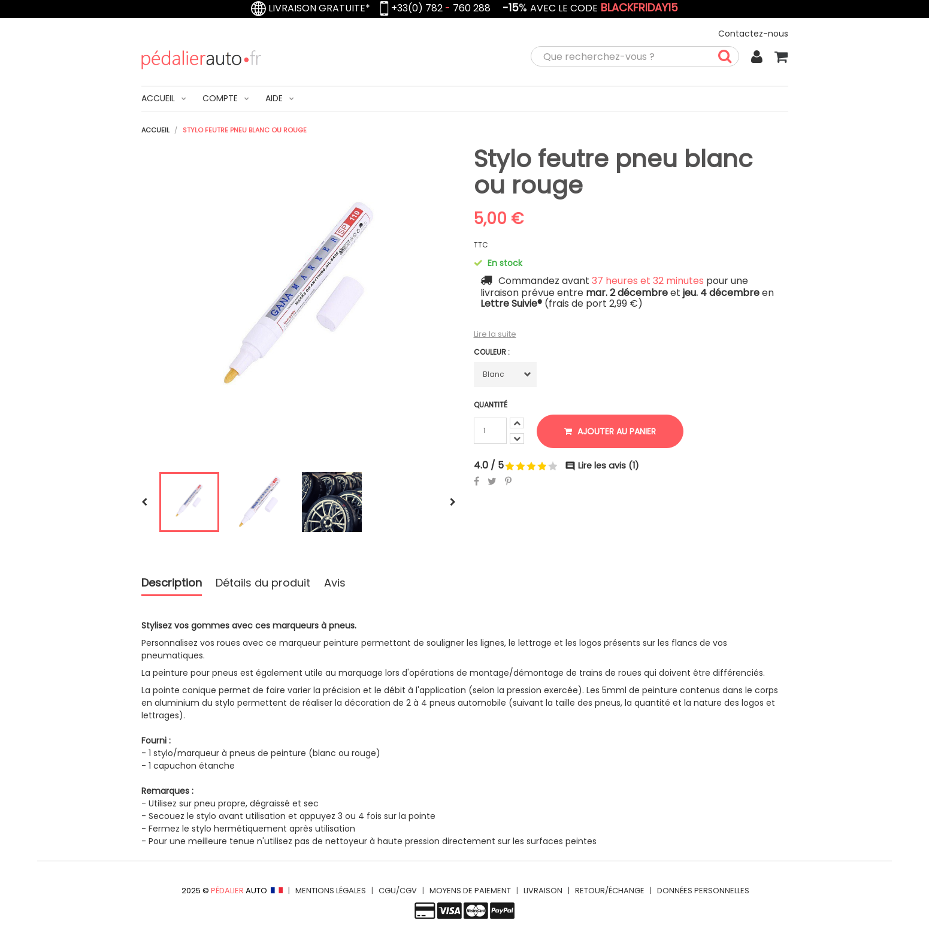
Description (171, 584)
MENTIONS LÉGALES (330, 890)
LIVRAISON (542, 890)
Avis (335, 584)
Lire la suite (495, 334)
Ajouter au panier (610, 431)
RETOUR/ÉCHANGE (609, 890)
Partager (476, 481)
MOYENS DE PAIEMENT (470, 890)
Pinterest (508, 481)
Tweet (492, 481)
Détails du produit (263, 584)
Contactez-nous (753, 34)
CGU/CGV (398, 890)
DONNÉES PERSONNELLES (703, 890)
